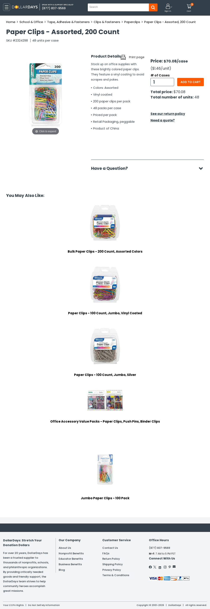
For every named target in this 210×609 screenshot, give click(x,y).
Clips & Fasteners (107, 22)
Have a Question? (111, 168)
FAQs (105, 553)
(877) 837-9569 (159, 548)
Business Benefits (70, 564)
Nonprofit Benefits (71, 553)
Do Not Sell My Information (44, 605)
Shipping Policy (112, 564)
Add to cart (190, 82)
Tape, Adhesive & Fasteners (68, 22)
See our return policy (168, 114)
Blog (62, 570)
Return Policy (111, 559)
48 (196, 97)
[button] (168, 8)
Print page (136, 57)
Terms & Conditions (115, 575)
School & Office (31, 22)
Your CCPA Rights (13, 605)
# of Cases (160, 75)
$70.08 (179, 91)
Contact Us (110, 548)
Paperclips (132, 22)
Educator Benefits (71, 559)
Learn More (173, 600)
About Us (65, 548)
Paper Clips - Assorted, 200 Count (170, 22)
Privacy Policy (111, 570)
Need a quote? (163, 120)
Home (10, 22)
